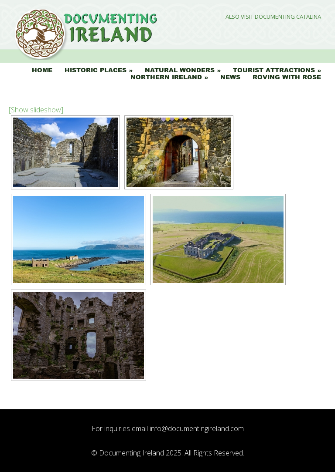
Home (42, 70)
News (230, 77)
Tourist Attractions (274, 70)
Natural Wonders (180, 70)
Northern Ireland (166, 77)
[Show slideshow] (36, 110)
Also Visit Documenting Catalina (273, 17)
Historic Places (95, 70)
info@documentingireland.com (197, 428)
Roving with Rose (287, 77)
